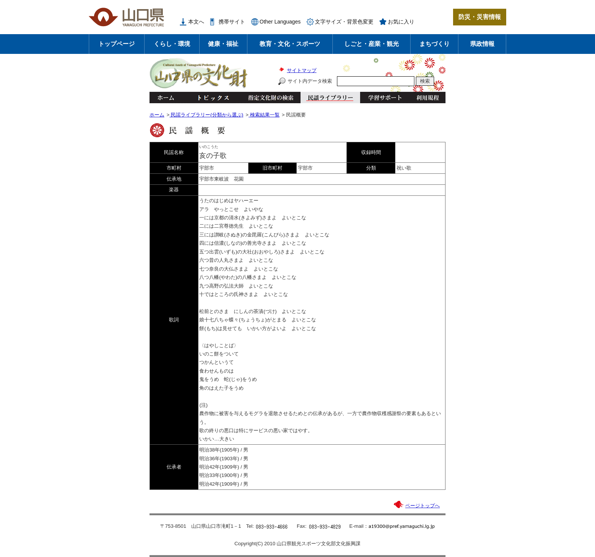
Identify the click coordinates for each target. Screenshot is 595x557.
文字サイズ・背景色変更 (344, 22)
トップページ (116, 44)
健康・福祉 (223, 44)
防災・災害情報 (479, 17)
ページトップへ (422, 505)
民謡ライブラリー (330, 97)
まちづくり (434, 44)
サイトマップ (301, 70)
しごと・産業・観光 (371, 44)
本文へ (196, 22)
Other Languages (280, 22)
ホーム (165, 97)
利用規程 (427, 97)
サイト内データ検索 (310, 81)
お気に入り (401, 22)
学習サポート (384, 97)
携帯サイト (232, 22)
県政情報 (482, 44)
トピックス (211, 97)
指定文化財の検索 (271, 97)
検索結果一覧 (264, 115)
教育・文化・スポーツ (290, 44)
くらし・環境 (172, 44)
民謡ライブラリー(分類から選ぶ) (206, 115)
